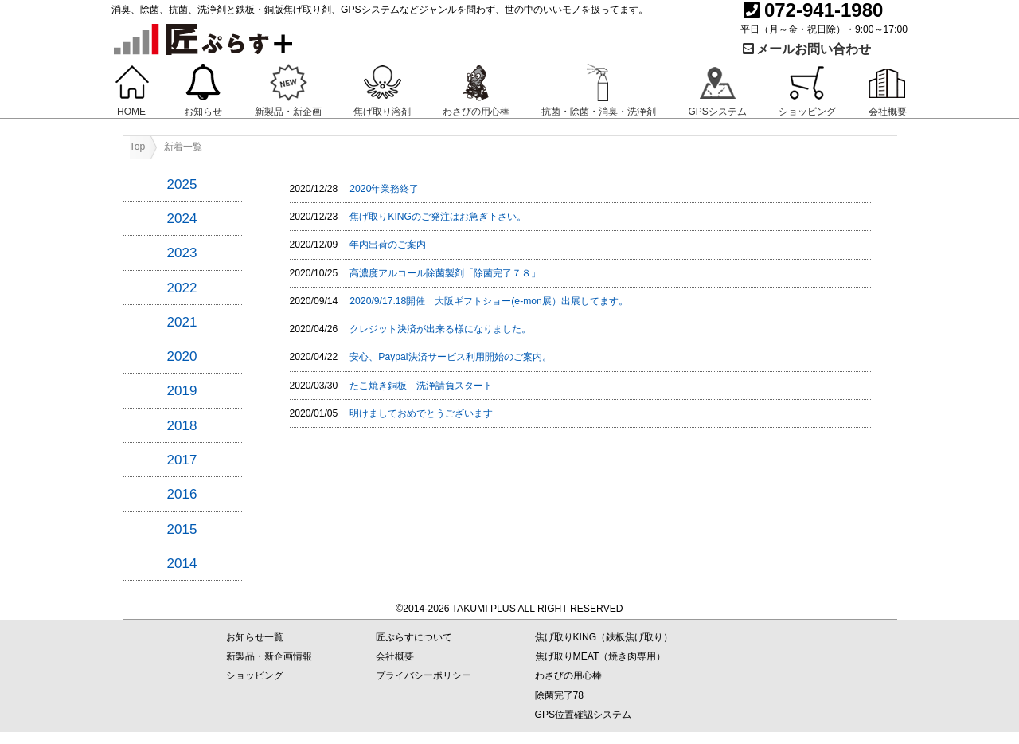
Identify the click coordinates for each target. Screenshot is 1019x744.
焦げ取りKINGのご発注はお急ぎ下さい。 (437, 216)
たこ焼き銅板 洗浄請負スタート (421, 385)
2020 (182, 356)
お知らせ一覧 (254, 637)
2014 (182, 563)
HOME (131, 111)
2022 (182, 288)
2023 (182, 252)
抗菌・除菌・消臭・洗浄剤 (598, 111)
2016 (182, 494)
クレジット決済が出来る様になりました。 (440, 329)
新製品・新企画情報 (269, 656)
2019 (182, 390)
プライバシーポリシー (423, 675)
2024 (182, 218)
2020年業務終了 (384, 188)
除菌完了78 (559, 695)
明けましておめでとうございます (421, 413)
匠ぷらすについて (414, 637)
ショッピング (807, 111)
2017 (182, 460)
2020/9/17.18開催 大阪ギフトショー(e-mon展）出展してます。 (488, 301)
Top (138, 146)
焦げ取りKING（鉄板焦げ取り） (604, 637)
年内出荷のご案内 (387, 244)
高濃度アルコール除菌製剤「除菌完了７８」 (445, 273)
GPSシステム (717, 111)
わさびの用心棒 (476, 111)
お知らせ (203, 111)
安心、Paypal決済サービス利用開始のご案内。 (450, 356)
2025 (182, 184)
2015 (182, 529)
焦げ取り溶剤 (382, 111)
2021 (182, 322)
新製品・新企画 (288, 111)
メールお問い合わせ (805, 49)
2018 (182, 425)
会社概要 (888, 111)
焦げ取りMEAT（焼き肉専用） (600, 656)
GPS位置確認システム (583, 714)
